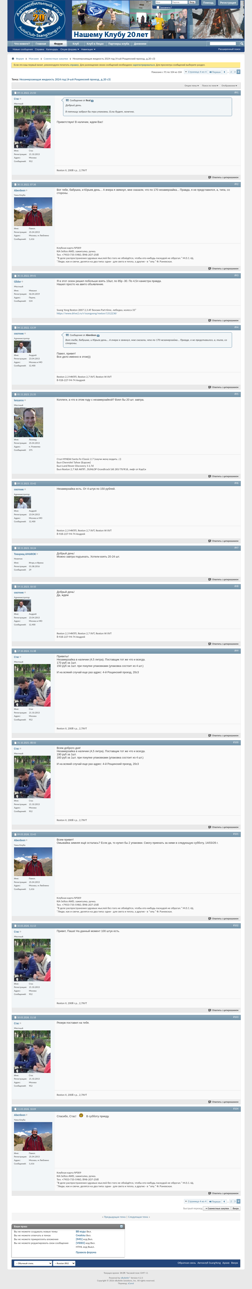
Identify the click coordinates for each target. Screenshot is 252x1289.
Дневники (140, 43)
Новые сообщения (23, 49)
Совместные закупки (56, 58)
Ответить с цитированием (223, 177)
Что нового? (22, 43)
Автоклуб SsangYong (209, 1262)
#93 (236, 275)
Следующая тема (138, 1216)
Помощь (208, 2)
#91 (236, 92)
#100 (235, 742)
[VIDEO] (80, 1243)
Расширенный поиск (229, 49)
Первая (215, 72)
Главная (41, 43)
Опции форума (68, 49)
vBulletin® (125, 1277)
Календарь (52, 49)
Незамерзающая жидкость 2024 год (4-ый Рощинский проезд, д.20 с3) (65, 79)
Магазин (34, 58)
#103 (235, 1017)
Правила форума (86, 1252)
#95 (236, 394)
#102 (235, 925)
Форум (58, 43)
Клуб (76, 43)
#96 (236, 483)
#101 (235, 833)
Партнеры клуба (118, 43)
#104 (235, 1108)
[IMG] (79, 1239)
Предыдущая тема (115, 1216)
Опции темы (191, 85)
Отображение (228, 85)
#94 (236, 327)
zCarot (131, 1283)
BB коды (81, 1231)
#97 (236, 547)
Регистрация (228, 2)
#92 (236, 184)
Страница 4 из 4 (197, 71)
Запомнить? (164, 7)
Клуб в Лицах (95, 43)
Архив (225, 1262)
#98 (236, 586)
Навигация (87, 49)
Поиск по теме (209, 85)
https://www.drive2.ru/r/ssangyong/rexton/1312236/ (87, 313)
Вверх (236, 1208)
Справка (39, 49)
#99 (236, 650)
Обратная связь (187, 1262)
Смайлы (81, 1235)
